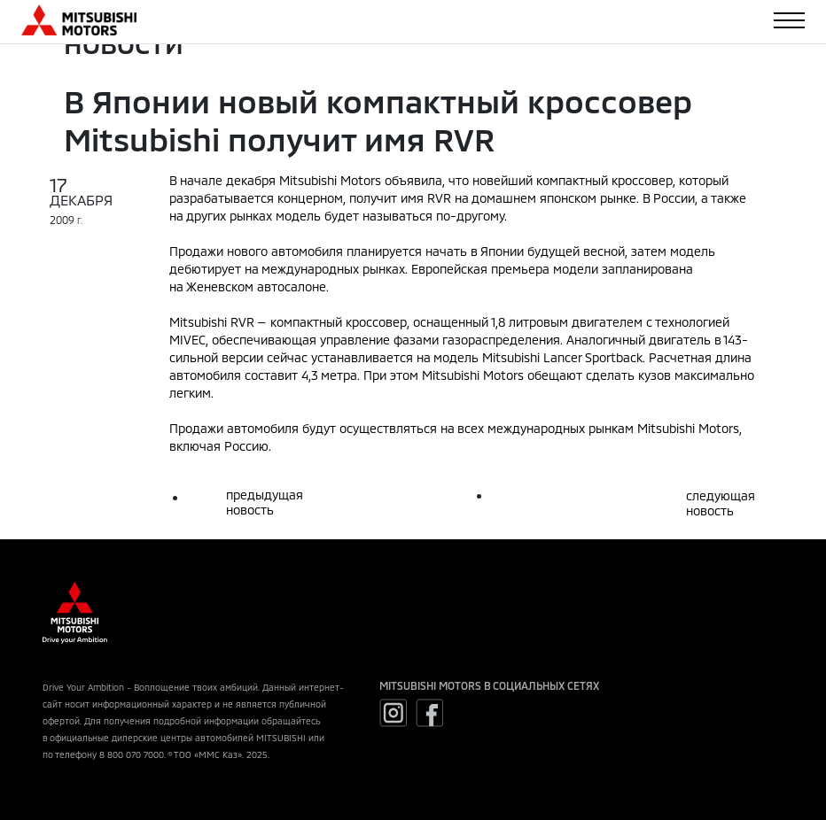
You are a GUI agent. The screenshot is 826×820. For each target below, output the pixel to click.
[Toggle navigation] (789, 20)
